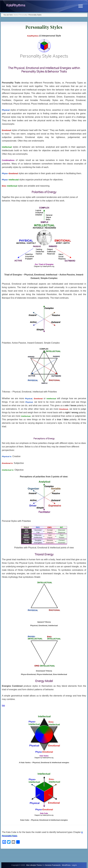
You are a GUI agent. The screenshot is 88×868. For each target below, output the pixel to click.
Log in (74, 865)
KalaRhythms (15, 5)
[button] (80, 6)
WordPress (66, 865)
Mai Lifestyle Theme (34, 865)
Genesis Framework (53, 865)
